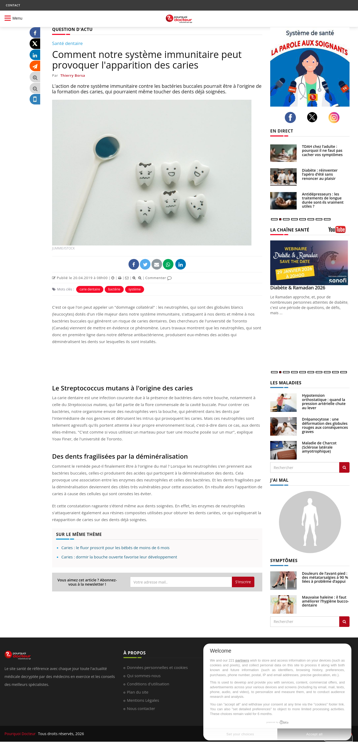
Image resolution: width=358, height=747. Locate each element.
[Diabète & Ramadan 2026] (310, 262)
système (134, 289)
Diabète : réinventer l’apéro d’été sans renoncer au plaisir (320, 174)
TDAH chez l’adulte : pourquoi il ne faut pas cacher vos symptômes (322, 150)
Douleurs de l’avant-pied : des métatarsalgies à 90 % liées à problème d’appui (325, 577)
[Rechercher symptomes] (344, 621)
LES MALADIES (285, 383)
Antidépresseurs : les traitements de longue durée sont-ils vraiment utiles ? (322, 200)
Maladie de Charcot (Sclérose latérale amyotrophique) (319, 447)
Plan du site (137, 692)
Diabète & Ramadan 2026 (297, 287)
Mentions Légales (143, 700)
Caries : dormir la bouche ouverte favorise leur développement (119, 556)
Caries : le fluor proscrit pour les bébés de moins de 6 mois (115, 547)
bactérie (114, 289)
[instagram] (335, 117)
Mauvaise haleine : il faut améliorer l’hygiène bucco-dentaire (325, 601)
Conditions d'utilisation (148, 683)
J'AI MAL (279, 480)
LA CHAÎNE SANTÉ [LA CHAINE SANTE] (289, 230)
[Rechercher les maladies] (344, 467)
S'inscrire (243, 581)
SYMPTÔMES (283, 560)
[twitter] (314, 117)
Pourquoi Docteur (20, 733)
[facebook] (292, 117)
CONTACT (13, 5)
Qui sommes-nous (143, 675)
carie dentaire (90, 289)
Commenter (158, 277)
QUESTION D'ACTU (72, 29)
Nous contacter (141, 708)
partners (242, 660)
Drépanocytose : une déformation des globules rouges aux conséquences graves (325, 425)
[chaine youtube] (339, 231)
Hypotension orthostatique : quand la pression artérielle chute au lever (324, 401)
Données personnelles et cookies (157, 667)
